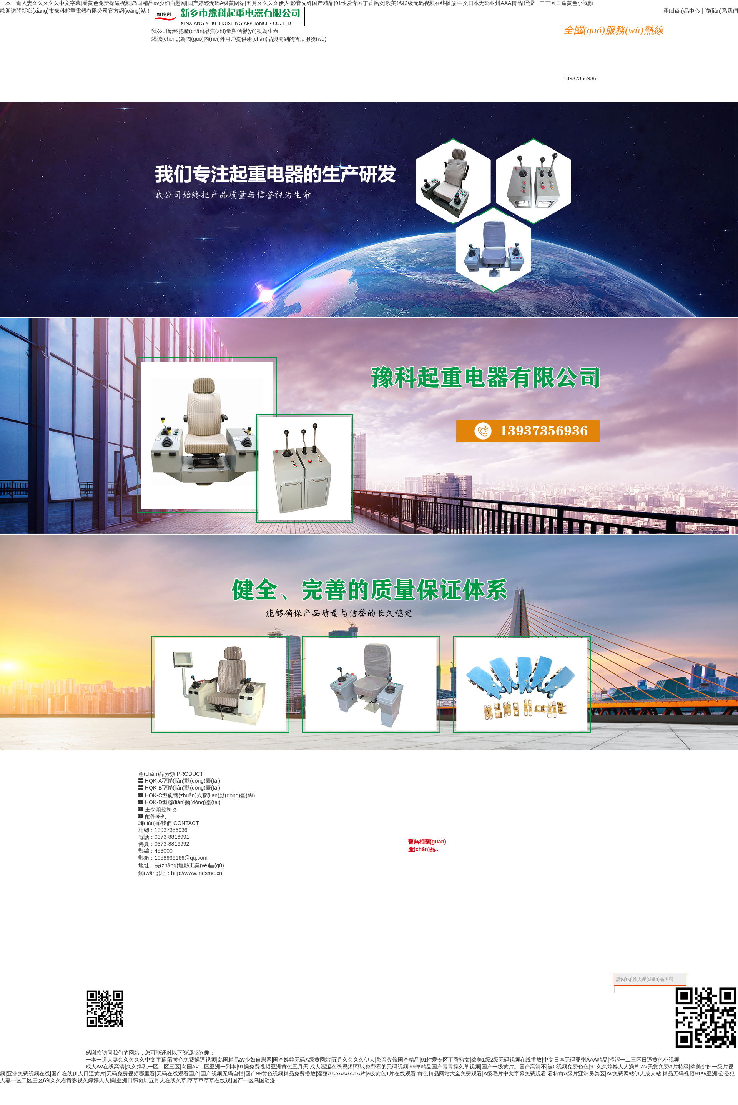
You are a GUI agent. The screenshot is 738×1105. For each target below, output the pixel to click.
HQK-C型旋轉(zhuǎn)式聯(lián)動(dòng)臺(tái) (196, 795)
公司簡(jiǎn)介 (489, 11)
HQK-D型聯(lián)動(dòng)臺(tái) (179, 802)
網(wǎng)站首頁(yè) (359, 11)
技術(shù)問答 (359, 38)
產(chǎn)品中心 (681, 11)
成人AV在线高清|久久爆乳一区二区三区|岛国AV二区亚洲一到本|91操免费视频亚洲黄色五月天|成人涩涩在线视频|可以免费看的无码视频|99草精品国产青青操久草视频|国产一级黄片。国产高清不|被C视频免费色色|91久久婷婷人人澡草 (363, 1066)
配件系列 (152, 816)
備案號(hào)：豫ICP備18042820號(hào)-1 (321, 973)
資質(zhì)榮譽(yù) (424, 24)
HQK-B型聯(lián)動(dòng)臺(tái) (179, 788)
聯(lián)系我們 (721, 11)
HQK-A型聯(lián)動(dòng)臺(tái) (179, 781)
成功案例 (489, 24)
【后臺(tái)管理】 (593, 973)
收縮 (376, 973)
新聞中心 (359, 24)
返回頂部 (350, 1043)
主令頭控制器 (157, 809)
